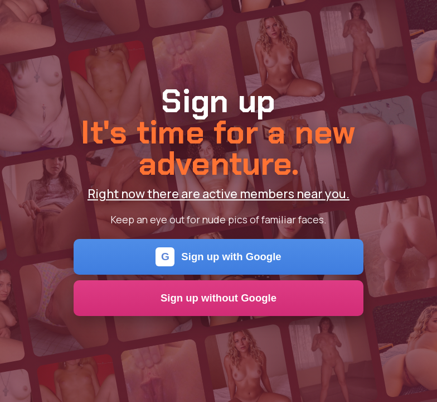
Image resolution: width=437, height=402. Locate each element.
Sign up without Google (218, 298)
